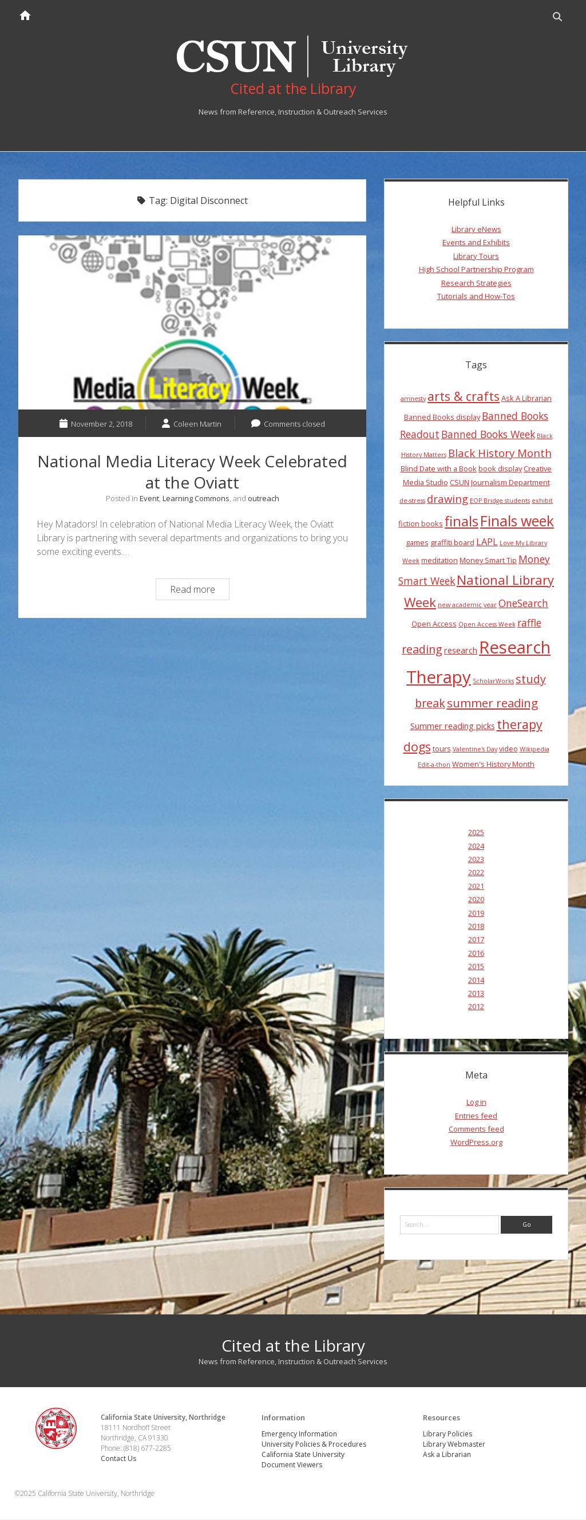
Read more (199, 591)
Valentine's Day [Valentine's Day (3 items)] (475, 749)
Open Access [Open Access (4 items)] (434, 624)
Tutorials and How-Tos (476, 296)
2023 (476, 859)
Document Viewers (292, 1465)
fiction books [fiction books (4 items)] (420, 524)
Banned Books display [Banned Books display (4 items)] (442, 417)
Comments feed (476, 1129)
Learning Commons (196, 498)
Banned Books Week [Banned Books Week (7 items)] (488, 434)
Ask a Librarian (447, 1455)
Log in (476, 1102)
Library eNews (476, 230)
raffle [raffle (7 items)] (529, 623)
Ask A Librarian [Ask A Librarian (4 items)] (526, 398)
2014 (476, 980)
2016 (476, 953)
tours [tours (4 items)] (442, 748)
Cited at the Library (293, 1345)
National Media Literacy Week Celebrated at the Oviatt (192, 323)
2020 (476, 900)
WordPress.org (476, 1142)
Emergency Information (299, 1434)
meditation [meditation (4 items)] (439, 561)
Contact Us (118, 1458)
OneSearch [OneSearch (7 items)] (523, 604)
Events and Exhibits (476, 243)
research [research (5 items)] (460, 650)
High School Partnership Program (476, 270)
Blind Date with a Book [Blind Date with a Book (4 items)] (439, 469)
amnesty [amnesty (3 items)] (413, 399)
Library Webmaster (454, 1445)
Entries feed (476, 1116)
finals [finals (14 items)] (461, 522)
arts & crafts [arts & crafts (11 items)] (463, 396)
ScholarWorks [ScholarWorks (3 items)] (493, 682)
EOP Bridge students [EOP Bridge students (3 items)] (500, 501)
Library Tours (476, 256)
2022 (476, 873)
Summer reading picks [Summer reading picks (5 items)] (452, 726)
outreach (263, 498)
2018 (476, 927)
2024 (476, 846)
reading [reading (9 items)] (422, 649)
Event (149, 498)
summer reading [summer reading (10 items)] (492, 703)
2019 (476, 913)
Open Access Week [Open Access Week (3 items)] (487, 625)
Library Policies (447, 1434)
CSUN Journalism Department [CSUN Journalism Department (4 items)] (500, 482)
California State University (303, 1455)
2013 (476, 993)
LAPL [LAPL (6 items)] (487, 542)
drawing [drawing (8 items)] (447, 498)
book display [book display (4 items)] (500, 469)
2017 (476, 940)
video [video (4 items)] (508, 748)
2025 (476, 833)
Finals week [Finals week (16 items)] (517, 521)
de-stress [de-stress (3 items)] (412, 501)
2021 (476, 886)
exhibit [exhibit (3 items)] (542, 501)
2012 (476, 1007)
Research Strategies (476, 283)
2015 (476, 967)
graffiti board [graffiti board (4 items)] (452, 543)
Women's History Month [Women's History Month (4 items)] (493, 764)
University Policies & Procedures (314, 1445)
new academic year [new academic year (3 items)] (467, 605)
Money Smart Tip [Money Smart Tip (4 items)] (488, 561)
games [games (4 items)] (417, 543)
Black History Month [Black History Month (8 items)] (500, 453)
